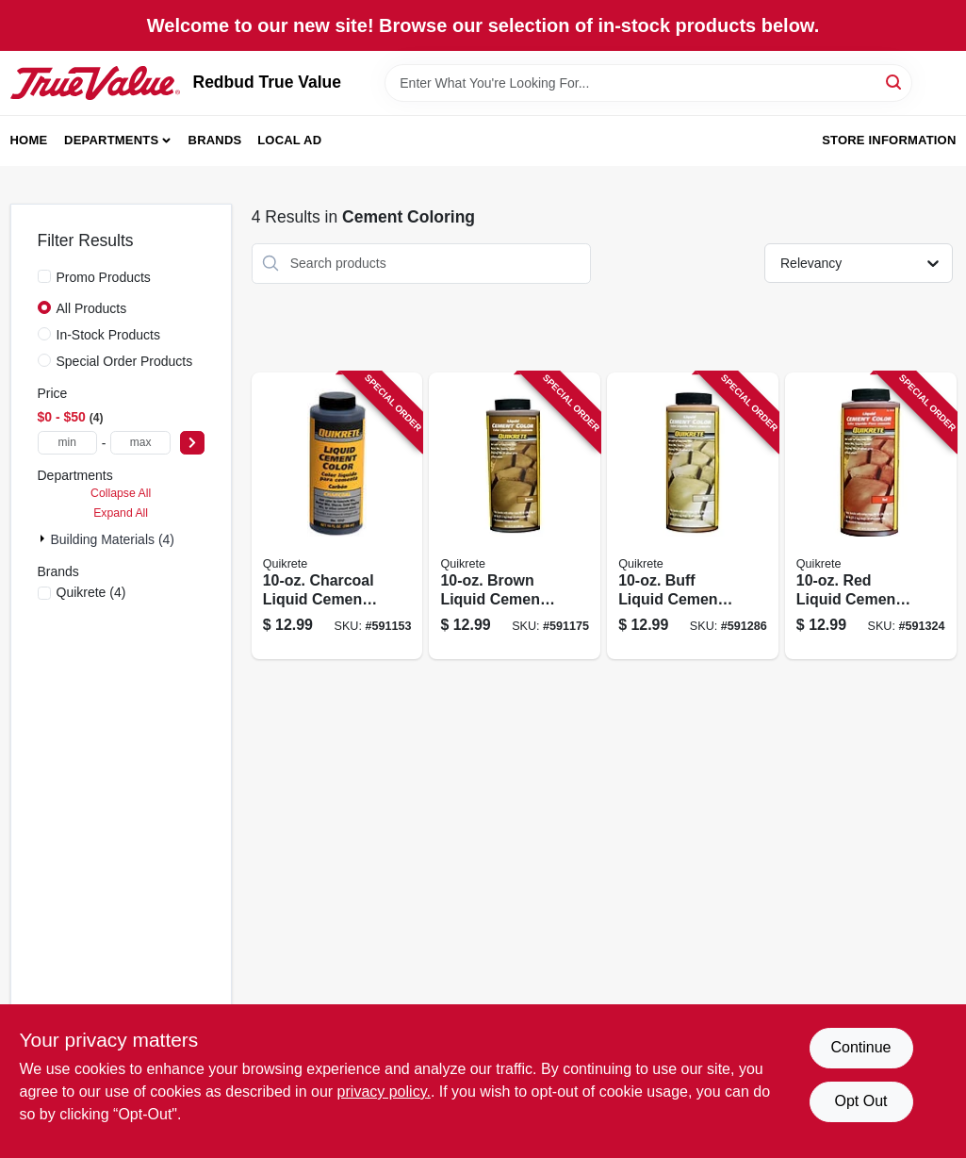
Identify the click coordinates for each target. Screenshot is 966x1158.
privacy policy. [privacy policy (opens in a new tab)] (384, 1092)
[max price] (140, 443)
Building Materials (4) (113, 539)
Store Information (889, 140)
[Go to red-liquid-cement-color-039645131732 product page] (871, 516)
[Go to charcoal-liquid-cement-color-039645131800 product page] (337, 516)
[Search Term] (648, 83)
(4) (91, 592)
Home (29, 140)
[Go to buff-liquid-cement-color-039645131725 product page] (692, 516)
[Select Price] (192, 443)
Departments (111, 140)
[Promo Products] (44, 276)
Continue (860, 1047)
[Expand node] (44, 538)
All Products (92, 308)
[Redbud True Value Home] (95, 83)
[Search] (895, 81)
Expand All (120, 513)
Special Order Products (125, 361)
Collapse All (120, 493)
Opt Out (860, 1101)
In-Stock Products (109, 334)
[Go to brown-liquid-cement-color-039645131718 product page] (514, 516)
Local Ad (289, 140)
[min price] (67, 443)
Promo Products (104, 277)
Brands (215, 140)
